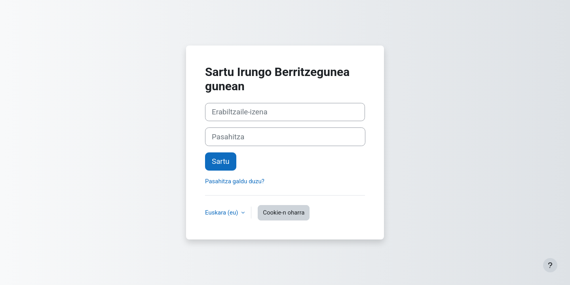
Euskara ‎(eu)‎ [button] (222, 212)
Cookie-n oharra (283, 212)
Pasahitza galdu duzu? (234, 181)
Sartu (221, 161)
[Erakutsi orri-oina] (550, 265)
